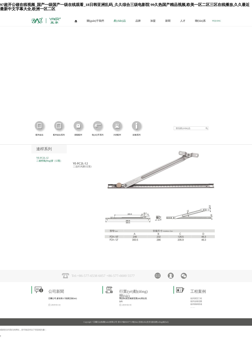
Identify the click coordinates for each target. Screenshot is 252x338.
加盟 (153, 20)
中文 (214, 21)
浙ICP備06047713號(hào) (128, 322)
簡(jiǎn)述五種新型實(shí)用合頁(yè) (133, 299)
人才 (182, 20)
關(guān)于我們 (95, 20)
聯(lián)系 (200, 20)
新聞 (167, 20)
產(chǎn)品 (120, 20)
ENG (219, 21)
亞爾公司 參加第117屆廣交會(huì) (62, 298)
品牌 (138, 20)
